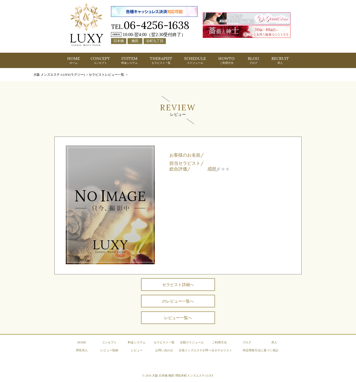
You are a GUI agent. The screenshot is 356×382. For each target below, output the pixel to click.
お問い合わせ (164, 350)
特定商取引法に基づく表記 (260, 350)
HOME (73, 60)
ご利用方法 (219, 342)
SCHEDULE (195, 60)
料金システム (137, 342)
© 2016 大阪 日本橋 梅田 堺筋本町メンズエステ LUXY (178, 375)
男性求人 (82, 350)
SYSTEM (129, 60)
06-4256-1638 (156, 25)
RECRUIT (280, 60)
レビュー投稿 (109, 350)
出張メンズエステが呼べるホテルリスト (205, 350)
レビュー (137, 350)
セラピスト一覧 (164, 342)
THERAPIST (161, 60)
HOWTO (226, 60)
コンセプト (109, 342)
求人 (274, 342)
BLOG (253, 60)
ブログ (246, 342)
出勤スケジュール (192, 342)
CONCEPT (100, 60)
